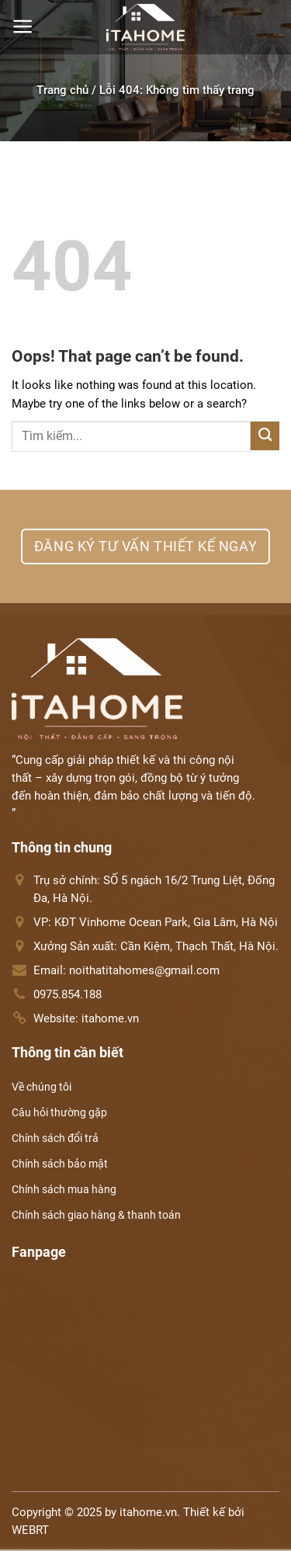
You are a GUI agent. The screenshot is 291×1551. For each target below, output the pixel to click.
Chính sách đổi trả (55, 1138)
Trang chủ (62, 90)
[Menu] (23, 26)
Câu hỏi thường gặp (59, 1112)
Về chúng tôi (41, 1087)
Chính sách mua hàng (64, 1189)
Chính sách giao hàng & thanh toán (96, 1215)
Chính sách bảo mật (60, 1163)
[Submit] (265, 436)
